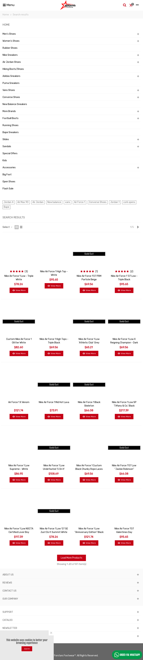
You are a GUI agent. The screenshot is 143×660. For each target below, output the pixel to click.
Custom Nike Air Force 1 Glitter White (19, 341)
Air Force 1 (79, 202)
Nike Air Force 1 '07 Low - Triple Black (124, 278)
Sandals (7, 146)
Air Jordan (37, 202)
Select (8, 227)
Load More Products (71, 557)
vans (67, 202)
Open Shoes (9, 181)
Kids (5, 160)
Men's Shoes (9, 33)
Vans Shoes (9, 90)
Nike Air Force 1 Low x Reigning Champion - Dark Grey (124, 343)
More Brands (9, 111)
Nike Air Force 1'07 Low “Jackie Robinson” (124, 467)
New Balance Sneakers (15, 104)
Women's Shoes (11, 41)
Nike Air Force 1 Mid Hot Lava (54, 402)
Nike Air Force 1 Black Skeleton (89, 404)
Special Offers (10, 153)
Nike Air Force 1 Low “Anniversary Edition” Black (89, 530)
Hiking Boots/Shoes (13, 69)
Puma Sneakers (11, 83)
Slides (6, 139)
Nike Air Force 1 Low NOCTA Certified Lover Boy (18, 530)
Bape (6, 207)
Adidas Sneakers (11, 76)
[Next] (137, 227)
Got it (27, 649)
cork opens (129, 202)
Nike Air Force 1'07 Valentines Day (124, 530)
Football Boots (10, 118)
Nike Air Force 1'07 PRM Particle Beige (89, 278)
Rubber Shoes (10, 48)
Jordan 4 (8, 202)
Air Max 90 (23, 202)
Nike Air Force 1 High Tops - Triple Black (54, 341)
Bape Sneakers (11, 132)
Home (6, 24)
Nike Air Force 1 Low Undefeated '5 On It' (54, 467)
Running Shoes (10, 125)
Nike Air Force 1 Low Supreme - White (18, 467)
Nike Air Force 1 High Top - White (54, 273)
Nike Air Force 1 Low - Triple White (18, 278)
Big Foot (7, 174)
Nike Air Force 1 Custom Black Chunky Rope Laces (89, 467)
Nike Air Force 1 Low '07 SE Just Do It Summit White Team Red (54, 532)
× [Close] (51, 632)
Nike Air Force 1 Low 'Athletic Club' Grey (89, 341)
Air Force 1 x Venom (18, 402)
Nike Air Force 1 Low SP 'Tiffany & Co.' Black (124, 404)
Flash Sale (8, 188)
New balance (54, 202)
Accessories (9, 167)
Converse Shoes (11, 97)
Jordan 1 (115, 202)
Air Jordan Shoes (12, 62)
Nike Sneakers (10, 55)
